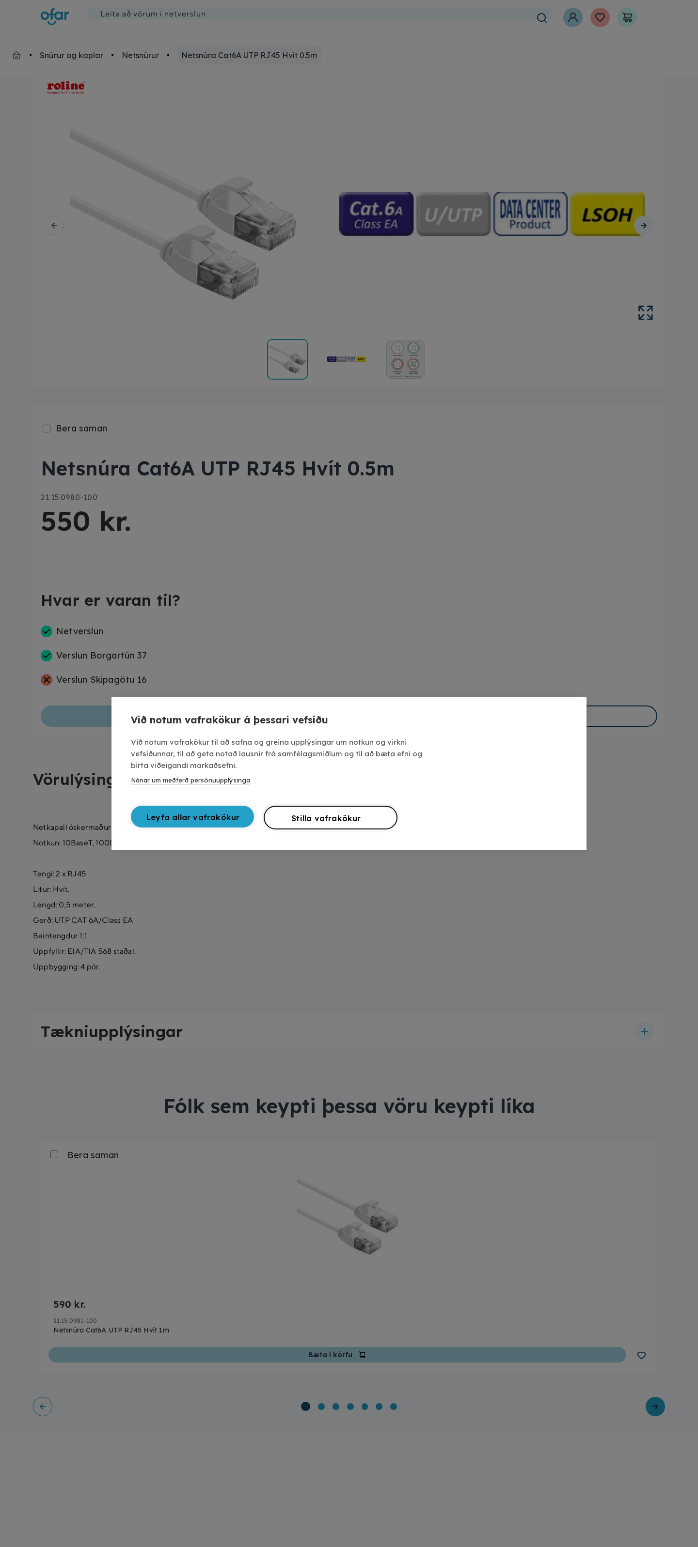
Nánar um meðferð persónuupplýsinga (190, 780)
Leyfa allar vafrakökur (192, 817)
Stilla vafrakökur (326, 818)
